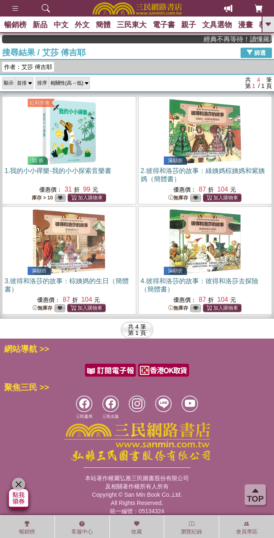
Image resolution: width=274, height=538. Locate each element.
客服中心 (82, 528)
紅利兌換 (40, 103)
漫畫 (245, 25)
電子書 (164, 25)
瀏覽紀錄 (191, 528)
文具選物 (217, 25)
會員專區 (246, 528)
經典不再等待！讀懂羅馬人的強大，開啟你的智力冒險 (244, 39)
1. (58, 170)
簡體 (103, 25)
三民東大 (131, 25)
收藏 (136, 528)
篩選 (256, 52)
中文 (61, 25)
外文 (82, 25)
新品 (40, 25)
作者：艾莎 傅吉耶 (28, 67)
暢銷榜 (15, 25)
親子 (188, 25)
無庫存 (178, 197)
